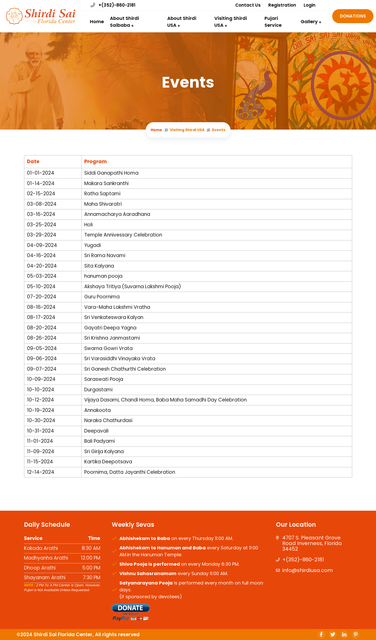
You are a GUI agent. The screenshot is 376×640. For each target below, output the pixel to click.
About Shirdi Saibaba (124, 21)
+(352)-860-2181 (113, 5)
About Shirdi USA (181, 21)
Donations (353, 16)
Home (97, 21)
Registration (282, 5)
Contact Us (248, 5)
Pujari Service (273, 21)
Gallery (309, 21)
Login (309, 5)
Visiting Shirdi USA (230, 21)
